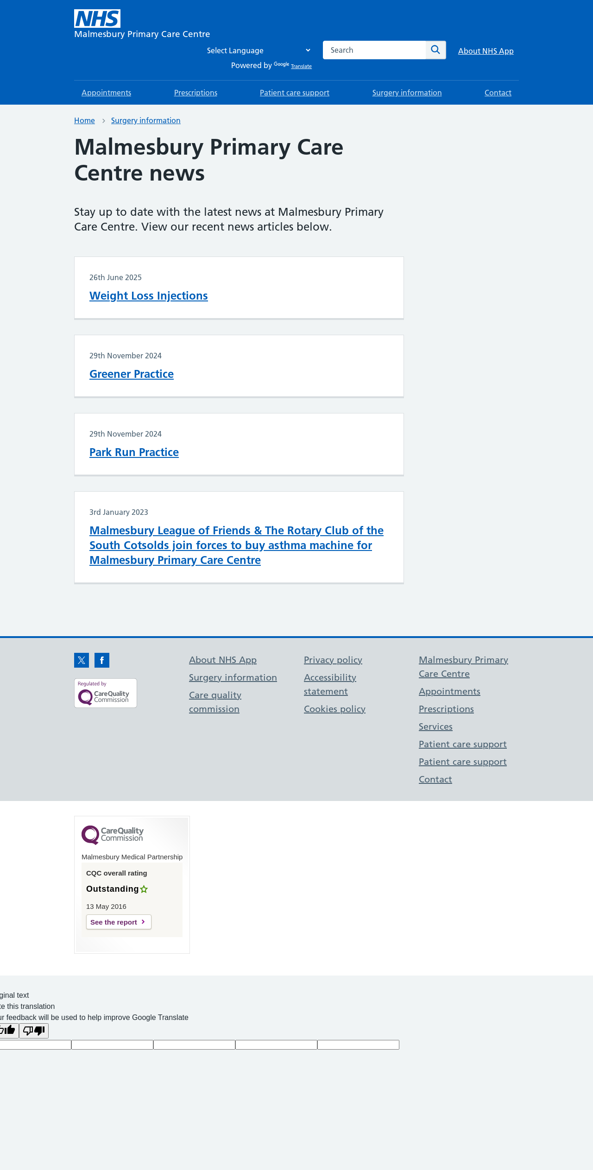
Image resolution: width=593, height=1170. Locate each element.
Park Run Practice (134, 452)
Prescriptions (195, 92)
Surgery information (407, 92)
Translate (293, 66)
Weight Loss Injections (148, 295)
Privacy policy (333, 659)
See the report (113, 922)
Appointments (106, 92)
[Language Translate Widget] (256, 50)
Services (436, 726)
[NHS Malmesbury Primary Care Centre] (142, 25)
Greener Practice (131, 374)
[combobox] (374, 50)
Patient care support (294, 92)
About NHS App (486, 51)
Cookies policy (335, 708)
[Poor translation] (34, 1031)
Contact (498, 92)
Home (84, 120)
